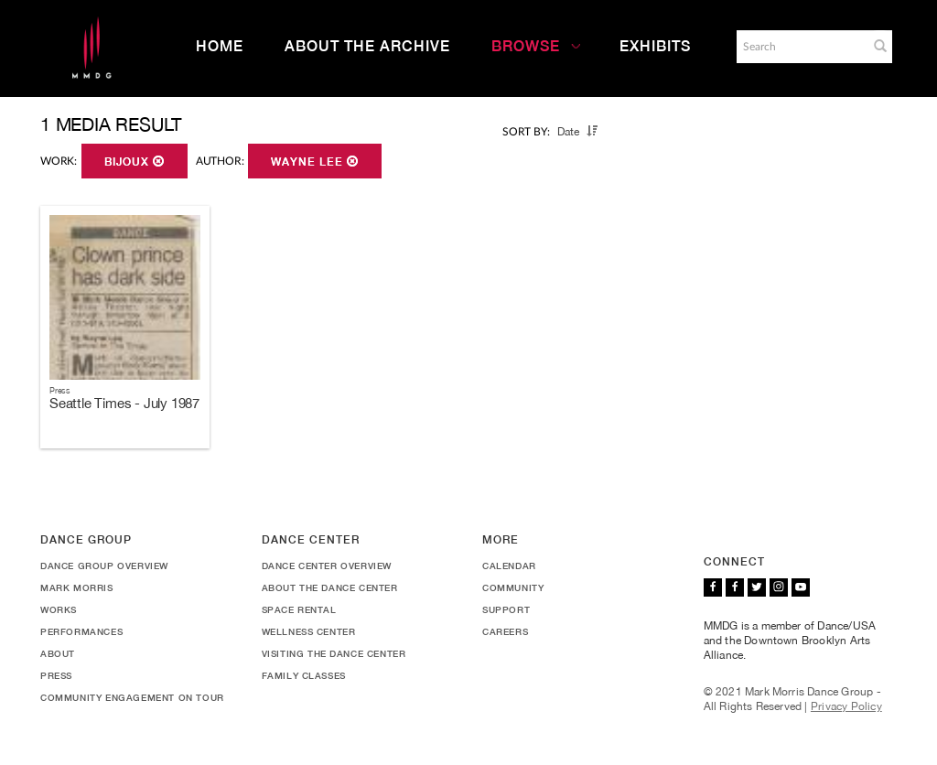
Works (58, 609)
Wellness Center (309, 631)
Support (506, 609)
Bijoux (134, 162)
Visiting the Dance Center (334, 653)
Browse (536, 46)
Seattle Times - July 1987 (124, 403)
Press (56, 675)
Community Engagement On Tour (132, 697)
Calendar (509, 565)
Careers (505, 631)
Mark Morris (76, 587)
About (57, 653)
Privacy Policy (846, 706)
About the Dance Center (330, 587)
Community (513, 587)
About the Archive (367, 46)
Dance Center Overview (327, 565)
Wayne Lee (315, 162)
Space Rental (299, 609)
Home (219, 46)
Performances (81, 631)
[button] (880, 45)
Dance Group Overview (104, 565)
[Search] (801, 46)
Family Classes (304, 675)
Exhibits (655, 46)
